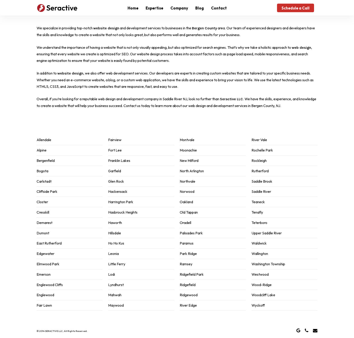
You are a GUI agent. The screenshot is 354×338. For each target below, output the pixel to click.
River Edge (188, 305)
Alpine (42, 150)
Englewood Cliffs (50, 284)
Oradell (185, 222)
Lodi (111, 274)
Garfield (114, 171)
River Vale (259, 140)
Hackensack (117, 191)
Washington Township (268, 264)
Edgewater (45, 253)
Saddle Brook (262, 181)
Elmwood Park (48, 264)
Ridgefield (188, 284)
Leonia (113, 253)
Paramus (186, 243)
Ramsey (186, 264)
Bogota (42, 171)
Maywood (116, 305)
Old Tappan (189, 212)
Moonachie (188, 150)
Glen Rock (116, 181)
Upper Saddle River (267, 233)
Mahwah (114, 295)
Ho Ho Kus (116, 243)
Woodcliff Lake (263, 295)
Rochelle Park (262, 150)
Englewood (45, 295)
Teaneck (258, 202)
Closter (42, 202)
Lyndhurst (116, 284)
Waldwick (259, 243)
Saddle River (261, 191)
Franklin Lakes (119, 160)
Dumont (43, 233)
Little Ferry (116, 264)
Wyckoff (258, 305)
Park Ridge (188, 253)
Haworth (115, 222)
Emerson (44, 274)
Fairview (114, 140)
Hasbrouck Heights (122, 212)
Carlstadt (44, 181)
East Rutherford (49, 243)
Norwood (187, 191)
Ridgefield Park (192, 274)
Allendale (44, 140)
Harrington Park (120, 202)
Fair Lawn (44, 305)
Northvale (187, 181)
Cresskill (43, 212)
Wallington (260, 253)
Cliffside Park (47, 191)
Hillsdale (114, 233)
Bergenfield (46, 160)
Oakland (186, 202)
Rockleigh (259, 160)
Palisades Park (191, 233)
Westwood (260, 274)
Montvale (187, 140)
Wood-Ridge (262, 284)
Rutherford (260, 171)
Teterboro (259, 222)
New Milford (189, 160)
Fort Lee (115, 150)
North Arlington (192, 171)
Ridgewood (189, 295)
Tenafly (257, 212)
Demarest (44, 222)
